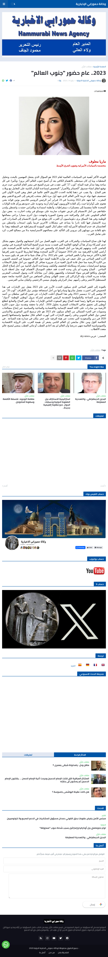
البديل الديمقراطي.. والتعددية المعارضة (90, 400)
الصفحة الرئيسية (99, 67)
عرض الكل (6, 366)
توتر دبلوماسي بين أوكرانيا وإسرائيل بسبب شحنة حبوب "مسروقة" (73, 827)
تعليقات (28, 755)
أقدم (5, 486)
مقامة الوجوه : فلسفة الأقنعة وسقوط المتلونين (18, 400)
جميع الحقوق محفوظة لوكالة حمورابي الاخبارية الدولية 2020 (53, 948)
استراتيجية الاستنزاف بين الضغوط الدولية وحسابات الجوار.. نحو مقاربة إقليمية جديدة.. (56, 403)
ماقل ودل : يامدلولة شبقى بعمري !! (71, 765)
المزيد (73, 666)
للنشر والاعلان (63, 952)
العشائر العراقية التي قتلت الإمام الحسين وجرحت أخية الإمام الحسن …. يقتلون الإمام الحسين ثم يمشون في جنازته (47, 780)
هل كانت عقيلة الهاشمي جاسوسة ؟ (70, 791)
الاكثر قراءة (80, 755)
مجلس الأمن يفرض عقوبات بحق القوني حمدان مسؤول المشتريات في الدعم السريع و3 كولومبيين (56, 818)
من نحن (52, 952)
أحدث (102, 486)
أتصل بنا (42, 952)
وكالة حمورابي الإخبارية (91, 3)
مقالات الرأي (87, 67)
